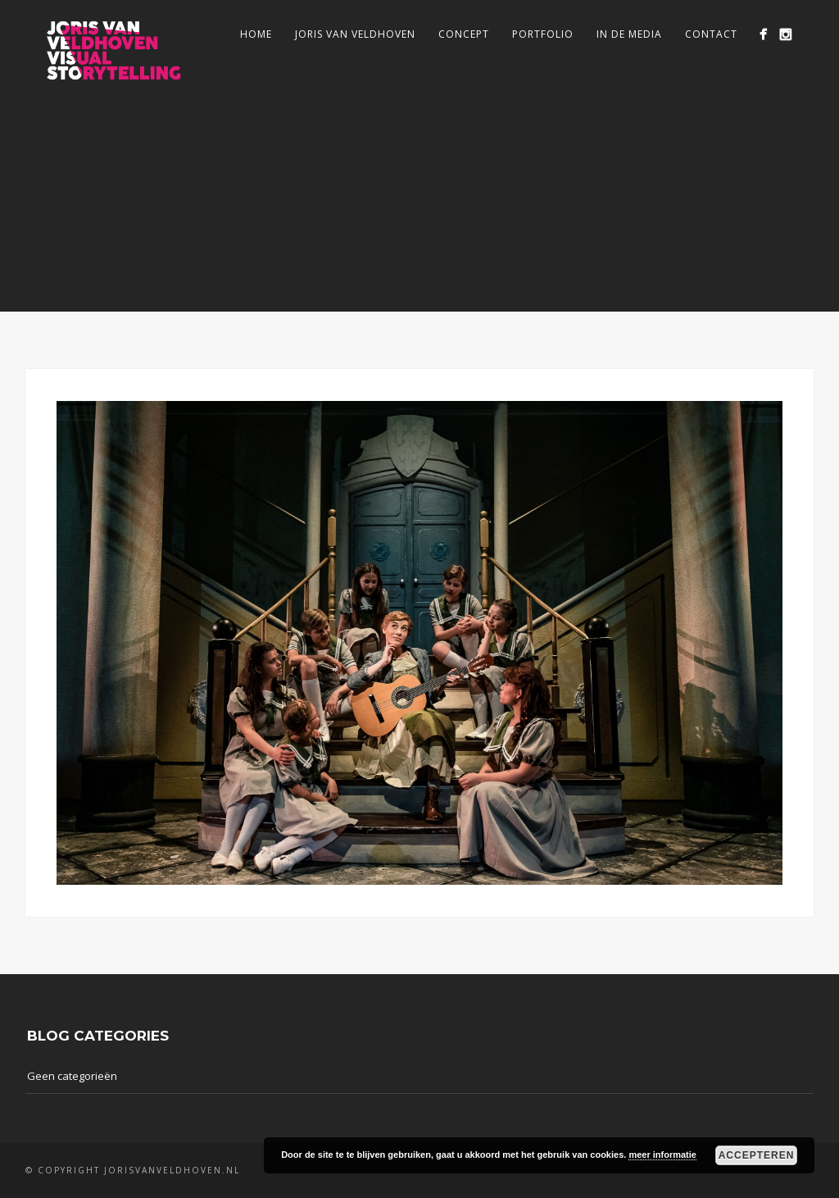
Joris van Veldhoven (355, 34)
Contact (711, 34)
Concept (463, 34)
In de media (629, 34)
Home (256, 34)
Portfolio (543, 34)
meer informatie (662, 1154)
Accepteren (757, 1155)
